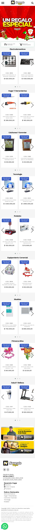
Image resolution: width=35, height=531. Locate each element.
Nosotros (7, 485)
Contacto (7, 488)
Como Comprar (9, 487)
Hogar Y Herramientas (10, 496)
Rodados (6, 501)
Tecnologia (7, 499)
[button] (15, 87)
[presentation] (2, 63)
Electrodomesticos (9, 494)
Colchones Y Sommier (10, 497)
